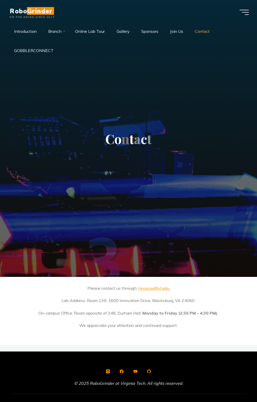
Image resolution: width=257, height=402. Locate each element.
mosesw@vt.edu (154, 288)
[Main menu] (244, 12)
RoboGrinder (31, 11)
